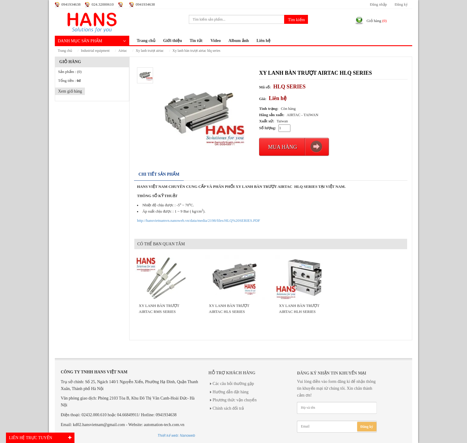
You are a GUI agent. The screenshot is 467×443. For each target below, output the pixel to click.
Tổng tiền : (69, 81)
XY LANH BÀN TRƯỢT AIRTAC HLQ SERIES (196, 51)
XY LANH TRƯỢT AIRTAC (150, 51)
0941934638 (70, 4)
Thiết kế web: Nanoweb (176, 435)
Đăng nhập (378, 4)
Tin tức (196, 40)
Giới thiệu (172, 40)
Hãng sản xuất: (271, 115)
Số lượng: (267, 128)
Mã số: (265, 87)
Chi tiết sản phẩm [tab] (158, 174)
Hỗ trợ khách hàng (231, 373)
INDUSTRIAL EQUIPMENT (95, 51)
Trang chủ (146, 40)
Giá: (262, 99)
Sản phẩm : (70, 72)
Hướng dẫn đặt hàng (231, 392)
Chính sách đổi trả (228, 408)
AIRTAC (122, 51)
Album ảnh (238, 40)
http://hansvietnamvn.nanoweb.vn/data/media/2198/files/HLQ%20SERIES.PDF (198, 221)
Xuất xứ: (266, 121)
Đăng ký (401, 4)
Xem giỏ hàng (70, 91)
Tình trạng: (268, 109)
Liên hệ (263, 40)
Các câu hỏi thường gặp (233, 383)
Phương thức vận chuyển (235, 400)
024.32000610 (102, 4)
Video (216, 40)
